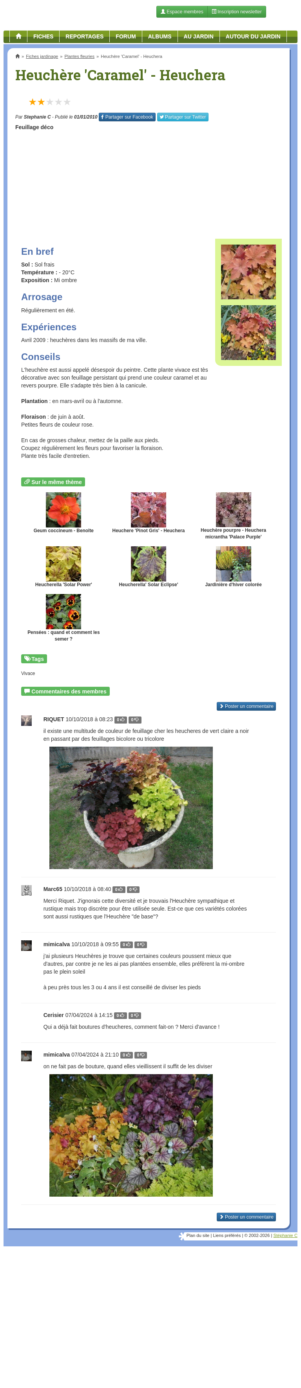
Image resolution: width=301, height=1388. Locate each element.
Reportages (84, 36)
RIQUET (54, 719)
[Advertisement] (148, 182)
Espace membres (182, 11)
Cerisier (54, 1015)
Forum (126, 36)
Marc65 (53, 889)
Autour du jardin (253, 36)
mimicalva (57, 944)
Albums (160, 36)
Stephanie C (37, 117)
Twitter (183, 117)
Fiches (43, 36)
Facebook (127, 117)
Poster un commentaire (246, 706)
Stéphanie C (285, 1235)
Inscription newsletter (237, 11)
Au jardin (199, 36)
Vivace (28, 673)
